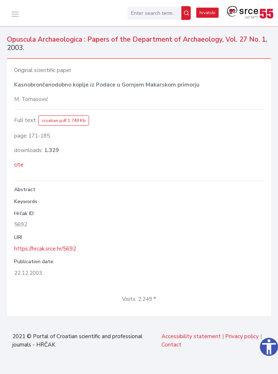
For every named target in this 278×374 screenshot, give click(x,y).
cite (19, 164)
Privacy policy (242, 336)
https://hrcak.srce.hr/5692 (45, 248)
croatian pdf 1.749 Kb (64, 120)
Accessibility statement (191, 336)
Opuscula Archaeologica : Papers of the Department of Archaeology (114, 39)
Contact (171, 344)
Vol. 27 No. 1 (246, 39)
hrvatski (207, 13)
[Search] (186, 13)
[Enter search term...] (154, 13)
